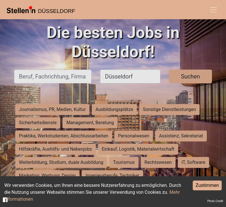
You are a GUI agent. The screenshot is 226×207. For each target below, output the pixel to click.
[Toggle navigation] (213, 10)
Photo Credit (215, 201)
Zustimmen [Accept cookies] (207, 185)
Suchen (190, 76)
